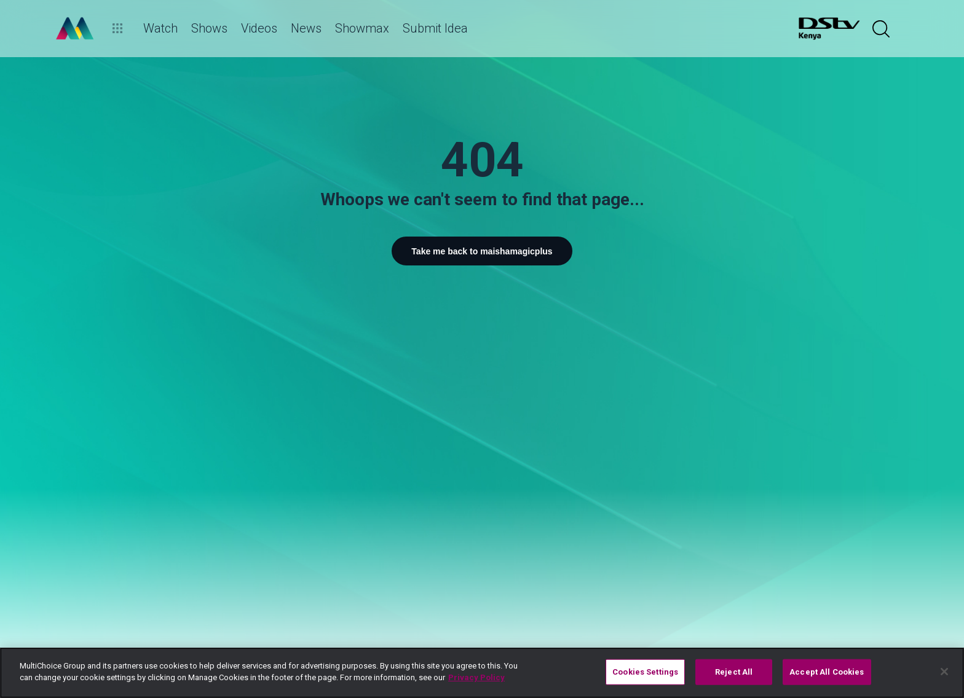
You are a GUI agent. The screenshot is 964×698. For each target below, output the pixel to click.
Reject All (734, 671)
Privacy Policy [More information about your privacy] (476, 677)
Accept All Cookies (826, 671)
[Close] (944, 671)
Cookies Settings (645, 671)
